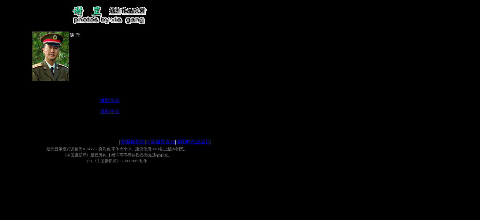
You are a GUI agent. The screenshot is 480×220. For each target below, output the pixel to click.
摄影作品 (109, 100)
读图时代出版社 (193, 141)
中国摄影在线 (160, 141)
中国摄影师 (132, 141)
